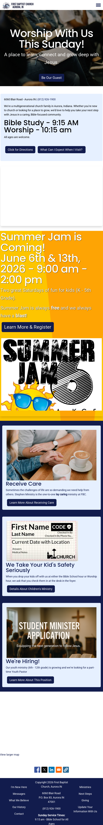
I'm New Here (19, 787)
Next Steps (85, 793)
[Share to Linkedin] (52, 770)
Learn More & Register (27, 327)
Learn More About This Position (30, 680)
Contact (19, 813)
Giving (85, 800)
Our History (19, 807)
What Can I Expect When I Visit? (61, 149)
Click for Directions (20, 149)
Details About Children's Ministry (31, 589)
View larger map (9, 754)
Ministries (85, 787)
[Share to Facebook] (37, 770)
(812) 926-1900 (47, 99)
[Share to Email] (59, 770)
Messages (19, 793)
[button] (66, 770)
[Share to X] (44, 770)
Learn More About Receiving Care (32, 502)
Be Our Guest (51, 78)
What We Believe (19, 800)
